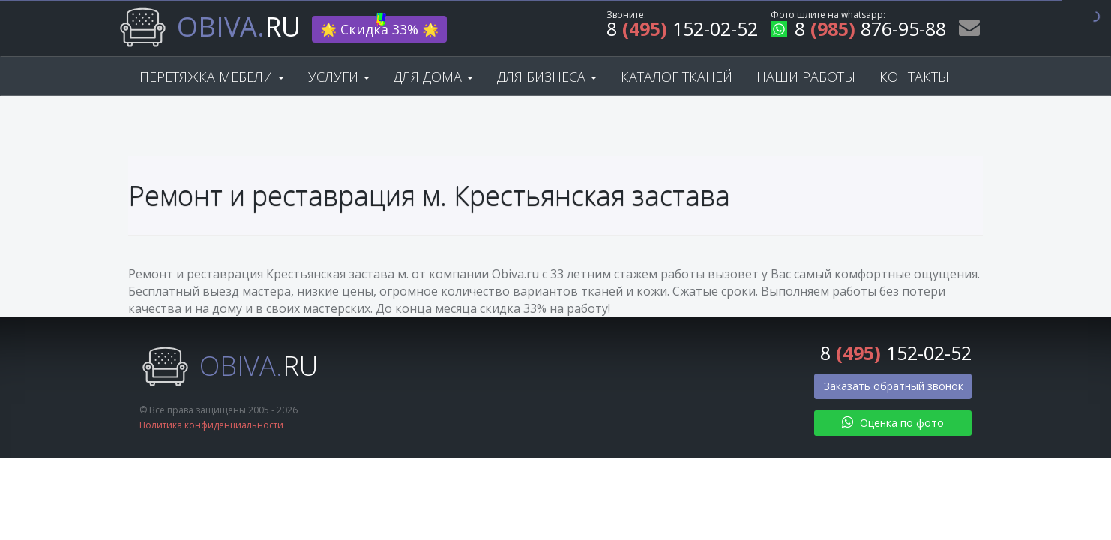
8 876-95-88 (858, 31)
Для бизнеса (547, 77)
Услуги (339, 77)
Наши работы (805, 77)
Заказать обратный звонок (893, 386)
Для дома (433, 77)
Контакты (914, 77)
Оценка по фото (893, 423)
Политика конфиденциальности (211, 424)
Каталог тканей (676, 77)
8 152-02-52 (682, 31)
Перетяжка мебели (211, 77)
